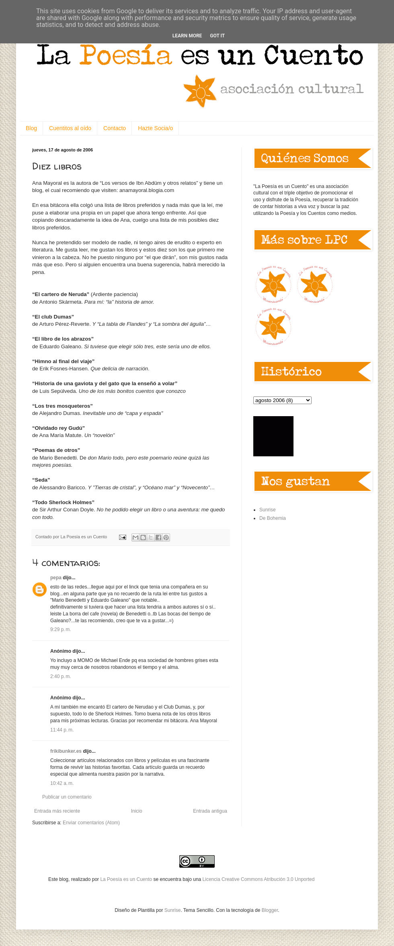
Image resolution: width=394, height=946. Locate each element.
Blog (31, 128)
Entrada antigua (210, 811)
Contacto (114, 128)
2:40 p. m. (60, 676)
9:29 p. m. (60, 629)
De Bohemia (272, 518)
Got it (217, 36)
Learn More (187, 36)
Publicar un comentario (67, 797)
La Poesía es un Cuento (126, 879)
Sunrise (267, 510)
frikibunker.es (66, 751)
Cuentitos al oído (70, 128)
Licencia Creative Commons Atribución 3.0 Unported (259, 879)
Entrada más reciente (57, 811)
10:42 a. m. (62, 783)
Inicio (136, 811)
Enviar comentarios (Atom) (91, 822)
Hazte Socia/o (155, 128)
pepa (56, 577)
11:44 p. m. (62, 730)
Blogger (270, 910)
